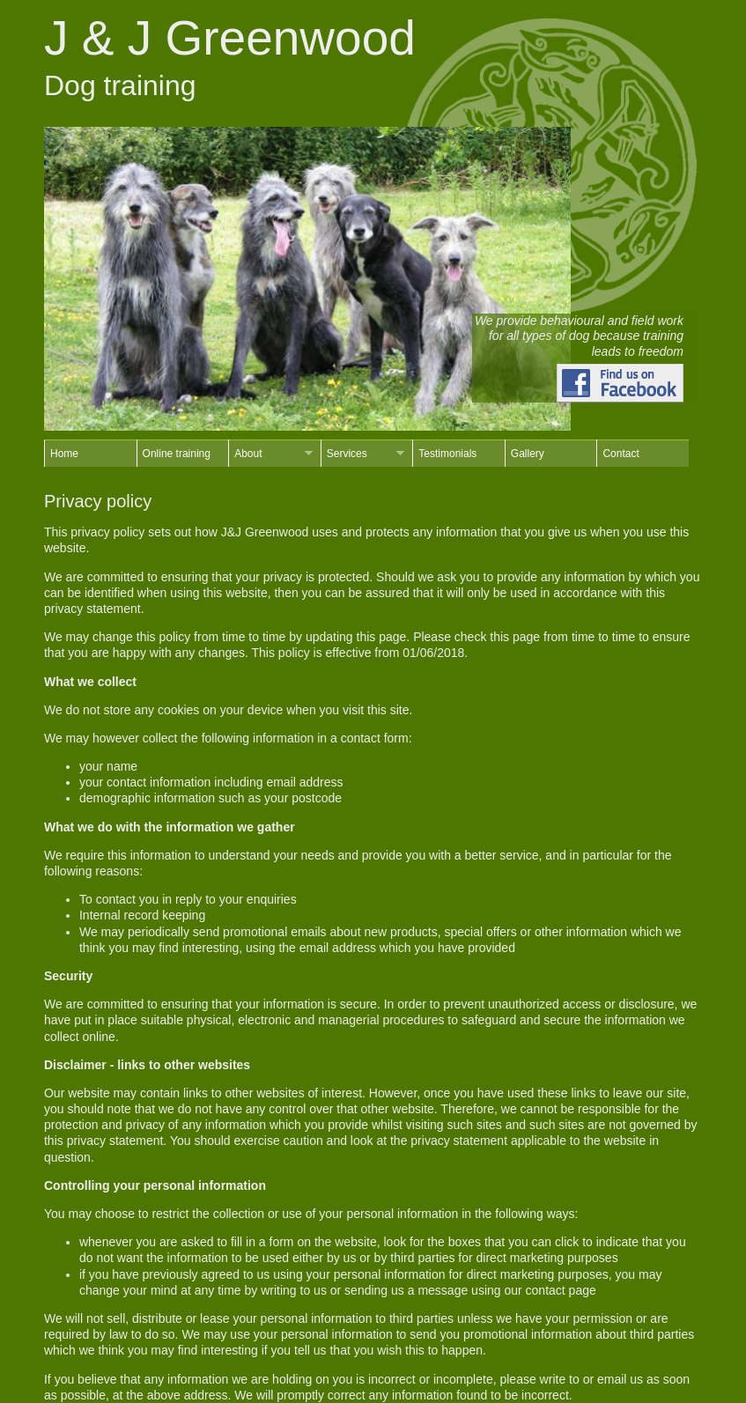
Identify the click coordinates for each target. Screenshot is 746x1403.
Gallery (527, 453)
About (270, 454)
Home (64, 453)
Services (363, 454)
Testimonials (447, 453)
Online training (177, 453)
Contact (620, 453)
